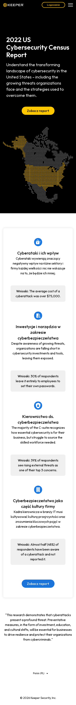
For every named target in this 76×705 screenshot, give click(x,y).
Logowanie (53, 4)
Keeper (13, 4)
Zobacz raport (38, 111)
